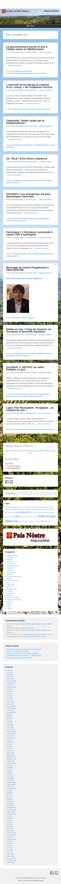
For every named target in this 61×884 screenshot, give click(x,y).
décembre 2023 (11, 731)
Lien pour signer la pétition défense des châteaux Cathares (35, 634)
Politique (29, 73)
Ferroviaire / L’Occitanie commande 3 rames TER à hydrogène (29, 233)
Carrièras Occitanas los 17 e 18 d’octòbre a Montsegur (22, 653)
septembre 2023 (11, 738)
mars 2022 (10, 776)
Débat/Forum (24, 353)
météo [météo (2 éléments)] (17, 516)
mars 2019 (10, 852)
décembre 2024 (11, 706)
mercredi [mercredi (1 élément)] (39, 512)
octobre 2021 (10, 786)
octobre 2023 (10, 736)
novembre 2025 (11, 683)
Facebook (7, 482)
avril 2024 (9, 723)
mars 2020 (10, 826)
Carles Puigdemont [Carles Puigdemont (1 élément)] (25, 507)
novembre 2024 (11, 708)
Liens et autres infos (12, 580)
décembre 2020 (11, 807)
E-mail (11, 482)
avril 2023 (9, 748)
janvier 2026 (10, 679)
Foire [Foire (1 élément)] (24, 509)
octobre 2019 (10, 837)
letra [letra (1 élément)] (32, 512)
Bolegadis (9, 559)
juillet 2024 (10, 717)
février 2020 (10, 828)
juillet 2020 (10, 818)
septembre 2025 (11, 687)
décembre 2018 (11, 858)
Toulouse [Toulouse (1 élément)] (38, 521)
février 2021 (10, 803)
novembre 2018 (11, 860)
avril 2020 (9, 824)
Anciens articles (9, 438)
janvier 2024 (10, 729)
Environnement (21, 73)
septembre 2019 (11, 839)
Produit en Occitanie (46, 254)
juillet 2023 (10, 742)
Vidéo (8, 606)
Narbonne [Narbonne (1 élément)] (22, 516)
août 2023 (10, 740)
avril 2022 (9, 774)
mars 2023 (10, 750)
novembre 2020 (11, 809)
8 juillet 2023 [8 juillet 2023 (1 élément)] (8, 507)
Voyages (9, 608)
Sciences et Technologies (20, 396)
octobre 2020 (10, 812)
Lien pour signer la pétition (26, 628)
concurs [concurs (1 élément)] (46, 507)
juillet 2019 (10, 843)
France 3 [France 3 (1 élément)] (30, 509)
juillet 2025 (10, 691)
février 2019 (10, 854)
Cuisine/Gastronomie (13, 566)
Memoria (9, 587)
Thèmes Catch (38, 880)
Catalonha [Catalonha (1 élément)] (41, 507)
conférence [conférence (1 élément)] (51, 507)
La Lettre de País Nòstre (14, 576)
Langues (9, 578)
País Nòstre (10, 593)
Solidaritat (46, 145)
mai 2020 (9, 822)
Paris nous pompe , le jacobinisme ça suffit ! (19, 657)
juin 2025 (9, 693)
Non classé (16, 317)
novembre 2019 (11, 835)
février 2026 (10, 676)
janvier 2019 (10, 856)
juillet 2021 (10, 793)
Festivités (9, 574)
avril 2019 (9, 850)
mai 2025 (9, 695)
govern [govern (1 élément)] (43, 509)
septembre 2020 (11, 814)
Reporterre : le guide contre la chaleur (18, 651)
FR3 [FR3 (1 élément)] (27, 509)
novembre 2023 (11, 733)
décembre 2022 (11, 757)
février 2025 (10, 702)
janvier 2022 (10, 780)
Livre (8, 582)
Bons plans (23, 71)
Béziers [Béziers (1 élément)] (18, 507)
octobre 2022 (10, 761)
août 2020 (10, 816)
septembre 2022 (11, 763)
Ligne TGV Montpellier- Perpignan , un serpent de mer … (30, 409)
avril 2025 (9, 698)
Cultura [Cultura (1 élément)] (7, 509)
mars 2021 (10, 801)
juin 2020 (9, 820)
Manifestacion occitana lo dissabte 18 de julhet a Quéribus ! (24, 649)
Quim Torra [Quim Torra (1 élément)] (21, 521)
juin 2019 (9, 845)
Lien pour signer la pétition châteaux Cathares (33, 636)
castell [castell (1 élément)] (31, 507)
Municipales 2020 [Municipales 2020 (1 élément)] (9, 516)
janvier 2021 (10, 805)
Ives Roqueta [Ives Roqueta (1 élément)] (48, 509)
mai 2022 (9, 771)
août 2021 (10, 790)
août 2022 (10, 765)
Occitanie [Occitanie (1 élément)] (35, 516)
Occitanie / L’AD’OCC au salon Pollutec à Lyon (25, 368)
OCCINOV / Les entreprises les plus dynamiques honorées (28, 195)
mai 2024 (9, 721)
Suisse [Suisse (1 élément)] (34, 521)
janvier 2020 (10, 831)
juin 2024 (9, 719)
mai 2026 (9, 670)
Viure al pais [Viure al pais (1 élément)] (47, 521)
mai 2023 (9, 746)
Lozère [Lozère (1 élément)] (34, 512)
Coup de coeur (25, 109)
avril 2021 (9, 799)
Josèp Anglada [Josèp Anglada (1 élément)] (15, 512)
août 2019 (10, 841)
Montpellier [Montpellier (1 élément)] (51, 512)
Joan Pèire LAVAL (31, 52)
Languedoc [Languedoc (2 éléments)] (24, 512)
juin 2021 (9, 795)
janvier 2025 (10, 704)
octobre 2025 (10, 685)
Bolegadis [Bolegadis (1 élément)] (14, 507)
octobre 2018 (10, 862)
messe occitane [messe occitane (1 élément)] (45, 512)
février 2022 (10, 778)
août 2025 (10, 689)
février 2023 (10, 752)
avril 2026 (9, 672)
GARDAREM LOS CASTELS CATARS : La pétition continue (24, 655)
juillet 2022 (10, 767)
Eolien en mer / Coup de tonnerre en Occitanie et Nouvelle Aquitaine (28, 330)
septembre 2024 (11, 712)
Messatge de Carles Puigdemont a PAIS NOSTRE (27, 268)
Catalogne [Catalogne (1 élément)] (36, 507)
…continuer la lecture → (14, 65)
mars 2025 (10, 700)
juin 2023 (9, 744)
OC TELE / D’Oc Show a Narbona (26, 158)
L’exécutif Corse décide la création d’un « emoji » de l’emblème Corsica (29, 86)
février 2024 (10, 727)
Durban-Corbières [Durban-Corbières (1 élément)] (18, 509)
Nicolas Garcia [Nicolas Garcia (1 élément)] (29, 516)
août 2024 (10, 714)
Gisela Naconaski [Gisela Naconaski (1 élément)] (37, 509)
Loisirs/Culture (41, 180)
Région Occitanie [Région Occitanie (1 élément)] (28, 521)
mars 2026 (10, 674)
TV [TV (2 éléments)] (42, 521)
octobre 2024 (10, 710)
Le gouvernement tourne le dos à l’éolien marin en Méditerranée (26, 48)
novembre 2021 (11, 784)
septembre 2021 (11, 788)
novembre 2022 (11, 759)
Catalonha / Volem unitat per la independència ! (25, 121)
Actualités (16, 71)
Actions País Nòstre (12, 555)
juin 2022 (9, 769)
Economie (13, 73)
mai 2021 (9, 797)
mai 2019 (9, 847)
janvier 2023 (10, 755)
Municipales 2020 (12, 589)
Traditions (9, 604)
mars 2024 (10, 725)
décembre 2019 (11, 833)
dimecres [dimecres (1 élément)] (11, 509)
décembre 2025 (11, 681)
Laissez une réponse (45, 52)
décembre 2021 (11, 782)
